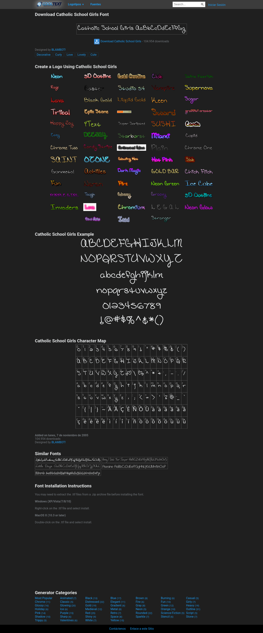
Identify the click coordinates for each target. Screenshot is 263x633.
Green (167, 605)
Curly (58, 54)
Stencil (167, 616)
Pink (40, 613)
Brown (142, 598)
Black (91, 598)
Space (116, 616)
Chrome (42, 602)
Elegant (117, 602)
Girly (191, 602)
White (90, 620)
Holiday (41, 609)
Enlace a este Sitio (142, 628)
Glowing (68, 605)
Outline (193, 609)
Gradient (117, 605)
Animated (68, 598)
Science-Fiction (172, 613)
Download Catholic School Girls (117, 41)
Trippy (41, 620)
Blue (115, 598)
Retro (115, 613)
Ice (64, 609)
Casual (192, 598)
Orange (168, 609)
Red (90, 613)
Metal (116, 609)
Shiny (90, 616)
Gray (140, 605)
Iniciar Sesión (217, 5)
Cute (94, 54)
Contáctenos (117, 628)
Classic (66, 602)
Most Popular (43, 598)
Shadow (42, 616)
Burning (168, 598)
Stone (191, 616)
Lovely (81, 54)
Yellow (117, 620)
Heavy (192, 605)
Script (191, 613)
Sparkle (142, 616)
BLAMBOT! (59, 49)
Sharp (65, 616)
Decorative (44, 54)
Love (70, 54)
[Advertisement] (17, 67)
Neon (141, 609)
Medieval (93, 609)
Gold (90, 605)
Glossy (42, 605)
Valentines (68, 620)
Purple (66, 613)
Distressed (94, 602)
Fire (140, 602)
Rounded (144, 613)
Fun (166, 602)
